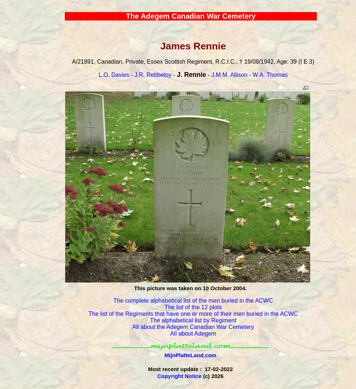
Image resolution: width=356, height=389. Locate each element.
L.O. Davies (114, 75)
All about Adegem (193, 333)
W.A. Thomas (270, 75)
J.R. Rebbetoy (152, 75)
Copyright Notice (179, 376)
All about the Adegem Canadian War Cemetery (193, 327)
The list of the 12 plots (193, 307)
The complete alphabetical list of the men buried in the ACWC (193, 301)
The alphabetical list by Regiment (193, 320)
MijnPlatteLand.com (190, 355)
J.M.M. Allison (229, 75)
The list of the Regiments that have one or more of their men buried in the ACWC (193, 314)
